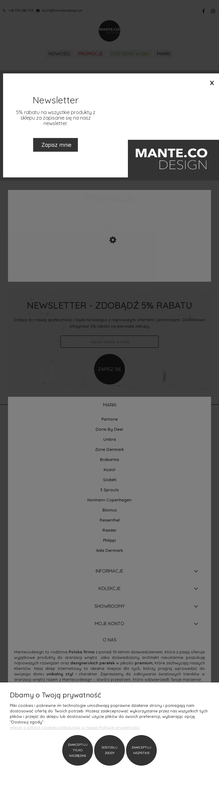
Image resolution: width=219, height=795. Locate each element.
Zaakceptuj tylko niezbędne (77, 750)
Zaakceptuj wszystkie (141, 750)
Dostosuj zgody (109, 750)
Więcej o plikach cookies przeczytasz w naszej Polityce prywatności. (75, 727)
